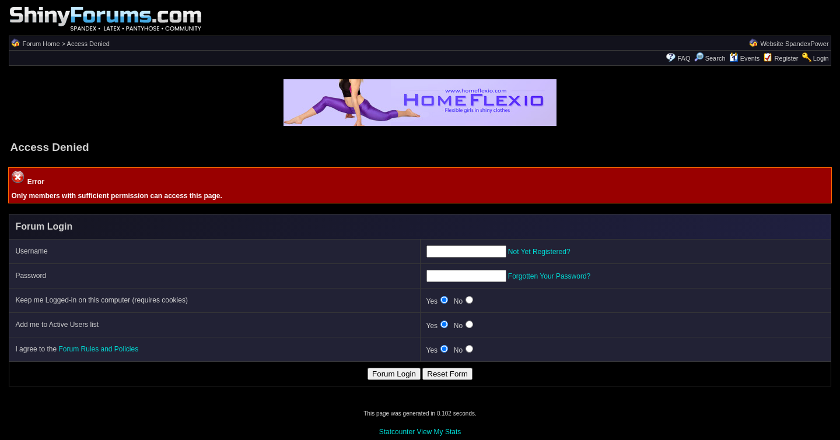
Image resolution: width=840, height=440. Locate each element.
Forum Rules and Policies (98, 349)
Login (821, 58)
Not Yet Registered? (539, 252)
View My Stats (438, 432)
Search (710, 58)
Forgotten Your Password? (549, 276)
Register (787, 58)
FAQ (683, 58)
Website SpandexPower (794, 43)
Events (744, 58)
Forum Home (41, 43)
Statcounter (397, 432)
